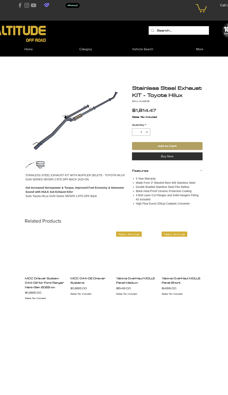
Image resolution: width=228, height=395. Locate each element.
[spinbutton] (141, 132)
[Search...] (179, 30)
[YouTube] (33, 5)
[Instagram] (26, 5)
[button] (201, 7)
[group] (114, 268)
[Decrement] (135, 132)
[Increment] (147, 132)
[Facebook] (20, 5)
